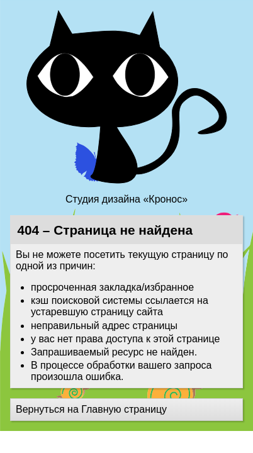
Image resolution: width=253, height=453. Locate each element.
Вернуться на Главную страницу (91, 409)
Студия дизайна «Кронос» (126, 199)
